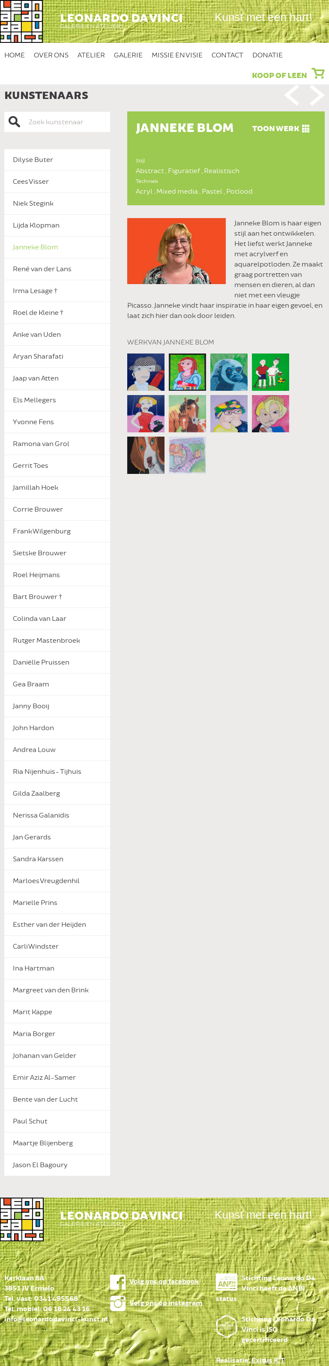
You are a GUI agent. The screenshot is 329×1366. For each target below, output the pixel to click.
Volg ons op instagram (165, 1303)
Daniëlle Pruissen (41, 662)
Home (14, 55)
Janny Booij (31, 706)
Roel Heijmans (36, 575)
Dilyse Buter (33, 160)
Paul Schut (30, 1121)
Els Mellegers (34, 400)
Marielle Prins (35, 903)
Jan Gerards (32, 837)
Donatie (267, 55)
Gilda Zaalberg (36, 793)
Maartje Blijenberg (43, 1143)
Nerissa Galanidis (41, 815)
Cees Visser (31, 181)
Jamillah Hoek (35, 487)
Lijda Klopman (36, 225)
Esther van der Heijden (49, 924)
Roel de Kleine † (38, 313)
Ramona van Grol (41, 444)
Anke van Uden (37, 334)
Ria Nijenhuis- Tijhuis (47, 771)
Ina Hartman (33, 968)
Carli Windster (36, 946)
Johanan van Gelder (44, 1055)
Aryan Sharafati (38, 356)
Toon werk (275, 129)
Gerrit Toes (30, 465)
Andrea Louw (34, 750)
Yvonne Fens (33, 422)
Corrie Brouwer (38, 509)
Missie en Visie (177, 55)
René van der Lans (42, 269)
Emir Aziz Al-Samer (44, 1077)
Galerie (128, 55)
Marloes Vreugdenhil (46, 881)
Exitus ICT (267, 1360)
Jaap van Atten (36, 378)
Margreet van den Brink (51, 990)
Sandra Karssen (38, 859)
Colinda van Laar (39, 618)
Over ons (51, 55)
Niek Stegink (33, 203)
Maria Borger (34, 1034)
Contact (227, 55)
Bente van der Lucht (45, 1099)
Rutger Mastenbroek (46, 640)
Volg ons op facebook (164, 1281)
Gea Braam (31, 684)
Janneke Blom (35, 247)
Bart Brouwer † (37, 597)
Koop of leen (279, 76)
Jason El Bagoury (40, 1165)
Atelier (91, 55)
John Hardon (33, 728)
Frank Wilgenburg (42, 531)
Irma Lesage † (35, 291)
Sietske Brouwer (39, 553)
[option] (226, 282)
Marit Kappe (32, 1012)
